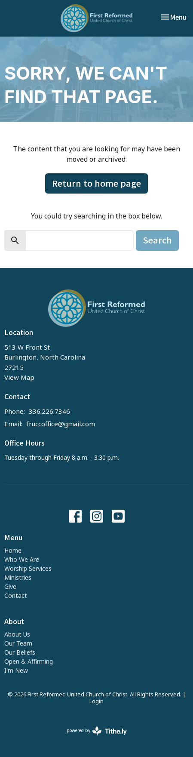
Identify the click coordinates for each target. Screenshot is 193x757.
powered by (97, 731)
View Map (19, 377)
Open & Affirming (28, 661)
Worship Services (28, 568)
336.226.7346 (49, 411)
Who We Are (21, 559)
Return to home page (96, 183)
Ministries (17, 577)
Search (157, 240)
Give (10, 586)
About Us (17, 634)
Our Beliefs (19, 652)
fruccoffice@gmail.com (60, 423)
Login (96, 701)
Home (12, 550)
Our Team (18, 643)
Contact (15, 595)
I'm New (16, 670)
